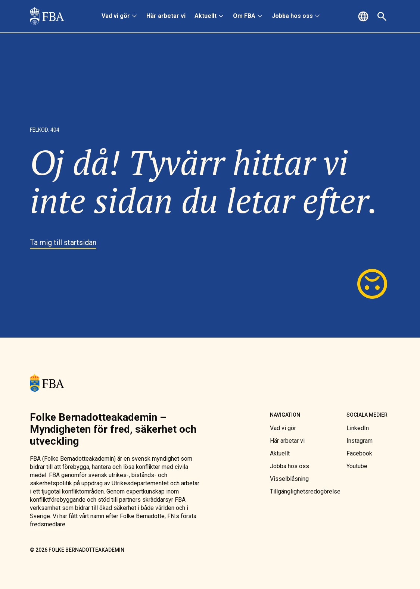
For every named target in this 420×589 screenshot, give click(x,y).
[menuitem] (119, 16)
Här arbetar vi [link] (166, 15)
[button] (364, 16)
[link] (47, 16)
